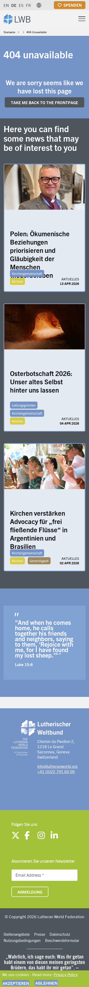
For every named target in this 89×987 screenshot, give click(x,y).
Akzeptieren (16, 983)
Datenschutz (60, 934)
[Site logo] (17, 18)
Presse (39, 934)
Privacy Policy (66, 974)
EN (6, 5)
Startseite (9, 32)
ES (21, 5)
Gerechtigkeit (39, 561)
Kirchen (17, 281)
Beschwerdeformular (62, 940)
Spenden (72, 5)
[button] (39, 5)
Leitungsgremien (24, 405)
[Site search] (70, 19)
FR (28, 5)
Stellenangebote (17, 934)
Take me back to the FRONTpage (44, 102)
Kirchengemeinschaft (27, 273)
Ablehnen (46, 983)
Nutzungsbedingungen (22, 940)
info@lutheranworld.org (57, 766)
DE (13, 5)
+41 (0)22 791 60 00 (56, 771)
